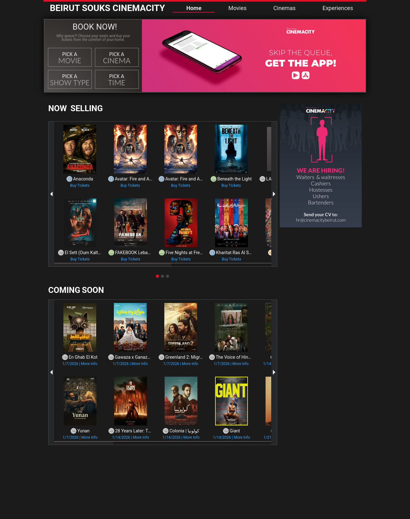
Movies (237, 8)
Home (194, 8)
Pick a (70, 58)
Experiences (337, 8)
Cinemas (284, 8)
